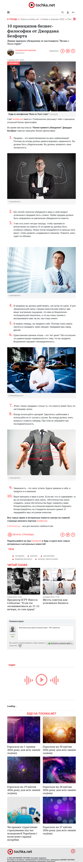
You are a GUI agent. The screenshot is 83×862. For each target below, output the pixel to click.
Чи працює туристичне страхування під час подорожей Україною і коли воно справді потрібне (22, 833)
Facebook (36, 541)
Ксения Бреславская (25, 50)
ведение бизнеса (23, 559)
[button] (67, 12)
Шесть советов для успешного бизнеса (55, 601)
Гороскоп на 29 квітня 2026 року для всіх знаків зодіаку (23, 790)
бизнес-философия (48, 559)
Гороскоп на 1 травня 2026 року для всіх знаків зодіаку (23, 750)
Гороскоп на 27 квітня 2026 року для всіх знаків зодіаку (59, 830)
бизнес (34, 556)
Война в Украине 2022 (53, 19)
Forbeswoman (14, 526)
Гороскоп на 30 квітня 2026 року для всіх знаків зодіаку (59, 750)
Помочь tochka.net (29, 19)
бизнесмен (49, 556)
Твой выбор (14, 63)
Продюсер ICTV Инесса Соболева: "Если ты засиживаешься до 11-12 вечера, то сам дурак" (23, 604)
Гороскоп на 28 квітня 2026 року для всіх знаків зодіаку (59, 790)
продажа (19, 556)
